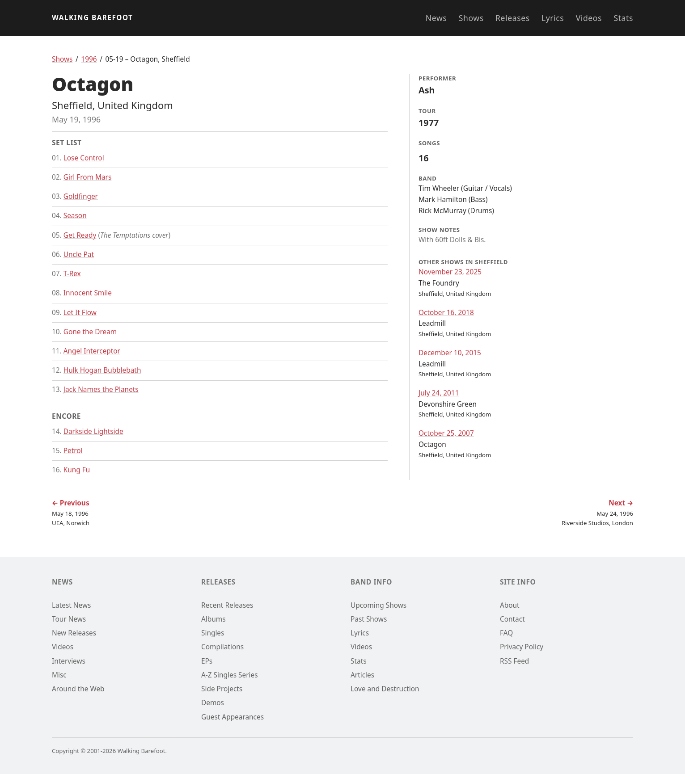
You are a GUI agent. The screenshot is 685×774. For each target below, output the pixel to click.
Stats (623, 18)
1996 (89, 59)
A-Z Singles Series (229, 675)
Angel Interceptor (91, 351)
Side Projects (221, 689)
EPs (206, 661)
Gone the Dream (90, 332)
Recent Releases (227, 605)
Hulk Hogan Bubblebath (102, 370)
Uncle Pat (78, 254)
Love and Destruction (385, 689)
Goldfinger (80, 196)
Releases (512, 18)
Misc (59, 675)
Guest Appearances (232, 717)
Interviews (68, 661)
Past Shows (369, 619)
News (436, 18)
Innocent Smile (87, 293)
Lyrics (552, 18)
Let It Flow (80, 312)
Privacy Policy (521, 647)
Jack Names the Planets (101, 389)
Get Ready (80, 235)
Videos (589, 18)
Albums (213, 619)
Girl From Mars (87, 177)
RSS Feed (514, 661)
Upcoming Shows (378, 605)
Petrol (73, 450)
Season (75, 215)
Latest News (71, 605)
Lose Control (83, 158)
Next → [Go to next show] (621, 503)
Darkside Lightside (93, 431)
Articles (362, 675)
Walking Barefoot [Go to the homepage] (92, 17)
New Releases (74, 633)
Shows (471, 18)
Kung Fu (76, 470)
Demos (212, 702)
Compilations (222, 647)
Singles (212, 633)
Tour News (69, 619)
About (510, 605)
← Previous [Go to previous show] (70, 503)
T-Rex (72, 273)
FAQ (506, 633)
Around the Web (78, 689)
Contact (512, 619)
